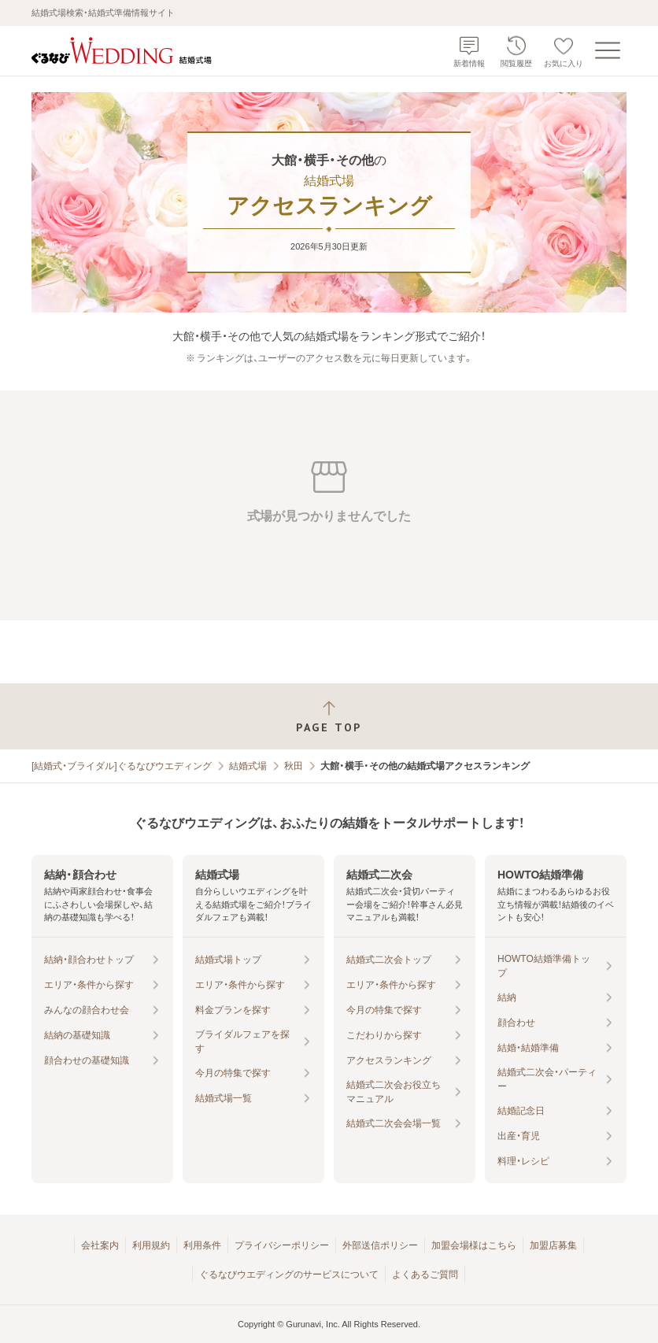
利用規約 (151, 1245)
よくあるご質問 (425, 1274)
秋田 (293, 765)
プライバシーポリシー (282, 1245)
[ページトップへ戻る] (329, 716)
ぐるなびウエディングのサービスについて (289, 1274)
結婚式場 (248, 765)
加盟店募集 (553, 1245)
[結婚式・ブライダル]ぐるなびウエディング (121, 765)
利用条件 (202, 1245)
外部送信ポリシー (380, 1245)
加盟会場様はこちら (473, 1245)
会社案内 (100, 1245)
